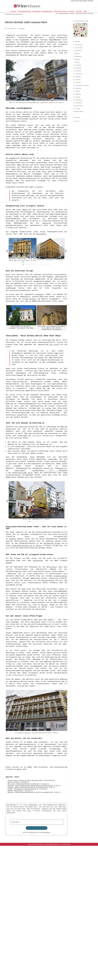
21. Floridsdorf (77, 103)
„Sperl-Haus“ (19, 470)
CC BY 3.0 (57, 785)
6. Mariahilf (76, 59)
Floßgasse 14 (60, 468)
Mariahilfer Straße (52, 543)
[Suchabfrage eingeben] (83, 121)
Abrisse (22, 28)
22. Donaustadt (77, 105)
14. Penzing (76, 82)
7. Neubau (76, 62)
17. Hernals (76, 91)
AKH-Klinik (37, 753)
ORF (48, 388)
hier (29, 811)
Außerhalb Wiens (78, 111)
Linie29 (10, 789)
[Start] (56, 13)
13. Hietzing (77, 79)
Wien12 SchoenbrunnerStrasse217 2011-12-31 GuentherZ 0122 (34, 792)
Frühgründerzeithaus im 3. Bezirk (27, 546)
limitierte (46, 223)
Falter (40, 187)
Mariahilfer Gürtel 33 (43, 468)
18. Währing (77, 94)
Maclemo (10, 790)
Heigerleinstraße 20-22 (22, 473)
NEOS (23, 589)
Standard (12, 539)
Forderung (51, 622)
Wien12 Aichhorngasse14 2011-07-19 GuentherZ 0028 (31, 787)
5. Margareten (77, 56)
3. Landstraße (77, 50)
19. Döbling (76, 97)
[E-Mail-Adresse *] (36, 822)
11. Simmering (77, 73)
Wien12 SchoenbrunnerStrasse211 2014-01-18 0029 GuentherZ (34, 785)
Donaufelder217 (18, 790)
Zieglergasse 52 (23, 468)
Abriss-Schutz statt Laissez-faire (84, 13)
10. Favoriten (77, 71)
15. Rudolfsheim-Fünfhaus (81, 85)
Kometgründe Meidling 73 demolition (27, 783)
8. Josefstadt (77, 65)
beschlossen (38, 560)
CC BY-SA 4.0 (45, 783)
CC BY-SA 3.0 (24, 782)
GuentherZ (11, 785)
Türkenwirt (39, 294)
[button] (7, 251)
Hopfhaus (16, 782)
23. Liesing (76, 108)
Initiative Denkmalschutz (43, 436)
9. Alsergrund (77, 68)
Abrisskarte (41, 234)
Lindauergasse (18, 675)
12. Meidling (77, 76)
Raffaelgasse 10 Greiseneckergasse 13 (26, 789)
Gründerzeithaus (60, 576)
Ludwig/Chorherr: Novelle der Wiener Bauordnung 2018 (25, 780)
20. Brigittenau (77, 100)
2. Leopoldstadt (78, 47)
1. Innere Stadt (77, 44)
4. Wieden (76, 53)
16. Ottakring (77, 88)
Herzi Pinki (11, 783)
